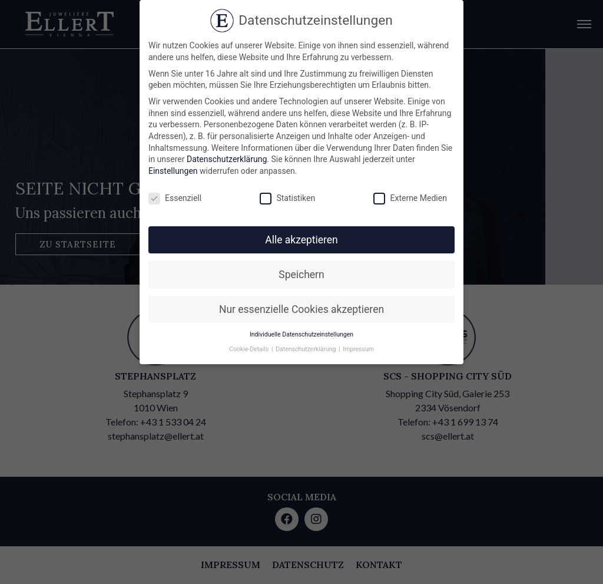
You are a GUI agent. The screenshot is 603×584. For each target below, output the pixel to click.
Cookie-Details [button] (249, 349)
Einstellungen (173, 171)
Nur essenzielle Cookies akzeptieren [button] (301, 309)
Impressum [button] (358, 349)
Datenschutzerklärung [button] (306, 349)
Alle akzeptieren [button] (301, 240)
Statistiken (287, 198)
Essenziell (174, 198)
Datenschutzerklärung (227, 159)
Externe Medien (409, 198)
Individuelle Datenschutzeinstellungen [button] (301, 334)
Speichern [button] (301, 275)
